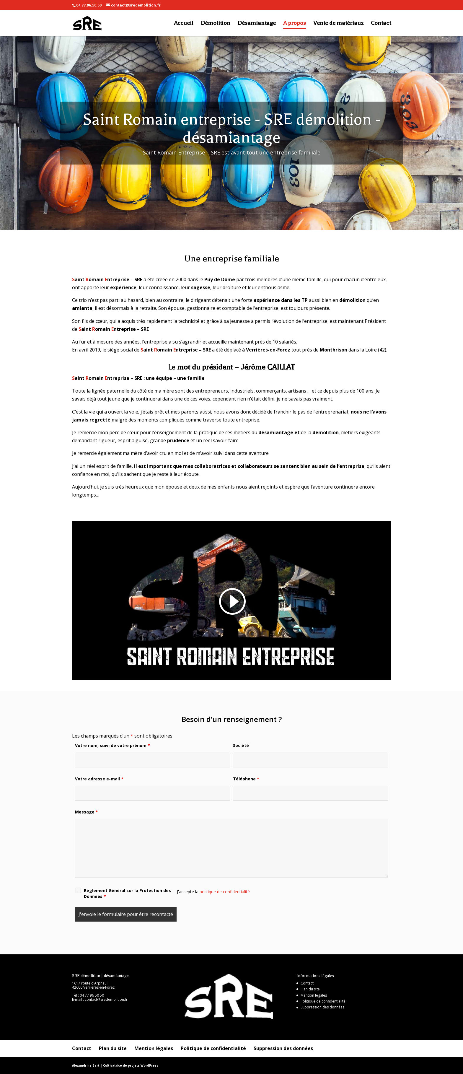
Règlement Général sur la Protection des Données (127, 893)
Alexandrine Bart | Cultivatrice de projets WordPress (115, 1065)
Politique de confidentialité (323, 1001)
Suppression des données (322, 1007)
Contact (381, 23)
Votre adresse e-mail (99, 779)
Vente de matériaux (338, 23)
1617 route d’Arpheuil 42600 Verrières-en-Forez (93, 985)
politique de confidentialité (225, 891)
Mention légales (314, 995)
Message (86, 812)
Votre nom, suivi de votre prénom (112, 745)
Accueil (183, 23)
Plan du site (310, 989)
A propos (294, 23)
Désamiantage (257, 23)
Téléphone (246, 779)
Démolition (215, 23)
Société (241, 745)
